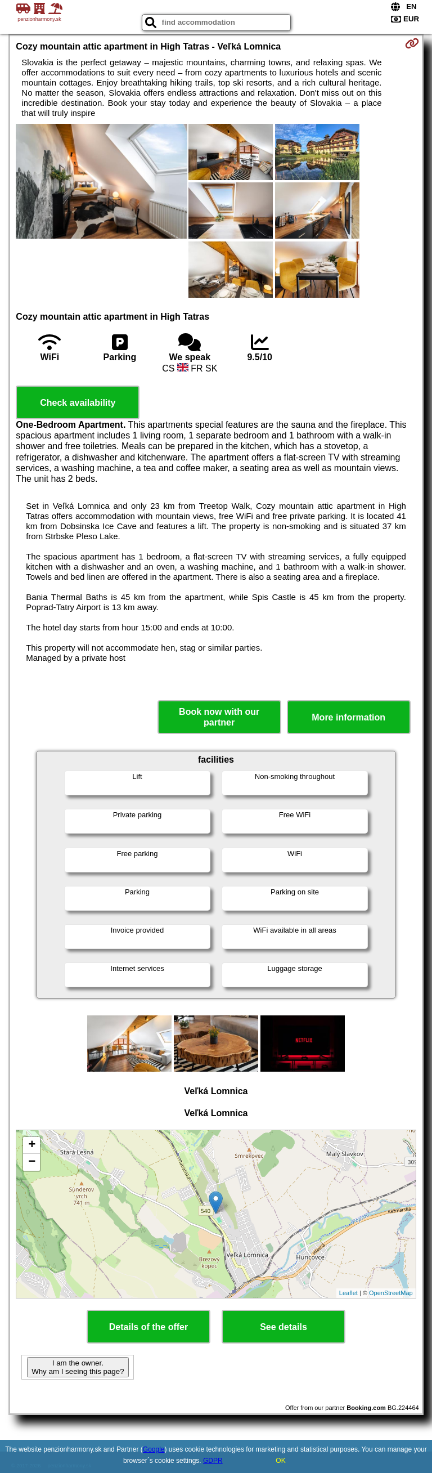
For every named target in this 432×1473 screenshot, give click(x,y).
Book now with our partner (219, 717)
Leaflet (348, 1293)
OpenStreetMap (391, 1293)
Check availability (77, 403)
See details (283, 1327)
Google (154, 1449)
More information (348, 717)
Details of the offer (148, 1327)
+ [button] (31, 1145)
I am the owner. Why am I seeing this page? (78, 1367)
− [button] (31, 1162)
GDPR (213, 1461)
